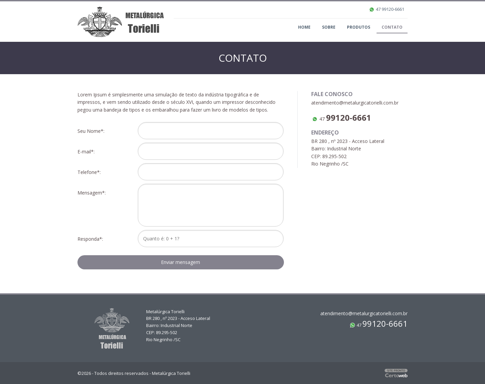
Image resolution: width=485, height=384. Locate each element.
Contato (392, 27)
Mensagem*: (92, 192)
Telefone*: (90, 172)
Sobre (328, 27)
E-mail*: (87, 151)
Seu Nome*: (92, 131)
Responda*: (91, 239)
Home (304, 27)
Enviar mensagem (180, 262)
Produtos (358, 27)
